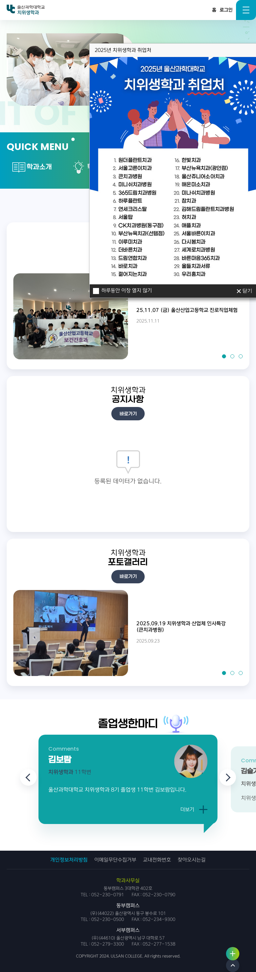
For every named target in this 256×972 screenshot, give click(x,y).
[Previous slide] (28, 777)
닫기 (247, 285)
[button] (224, 356)
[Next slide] (227, 777)
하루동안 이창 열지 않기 (126, 285)
